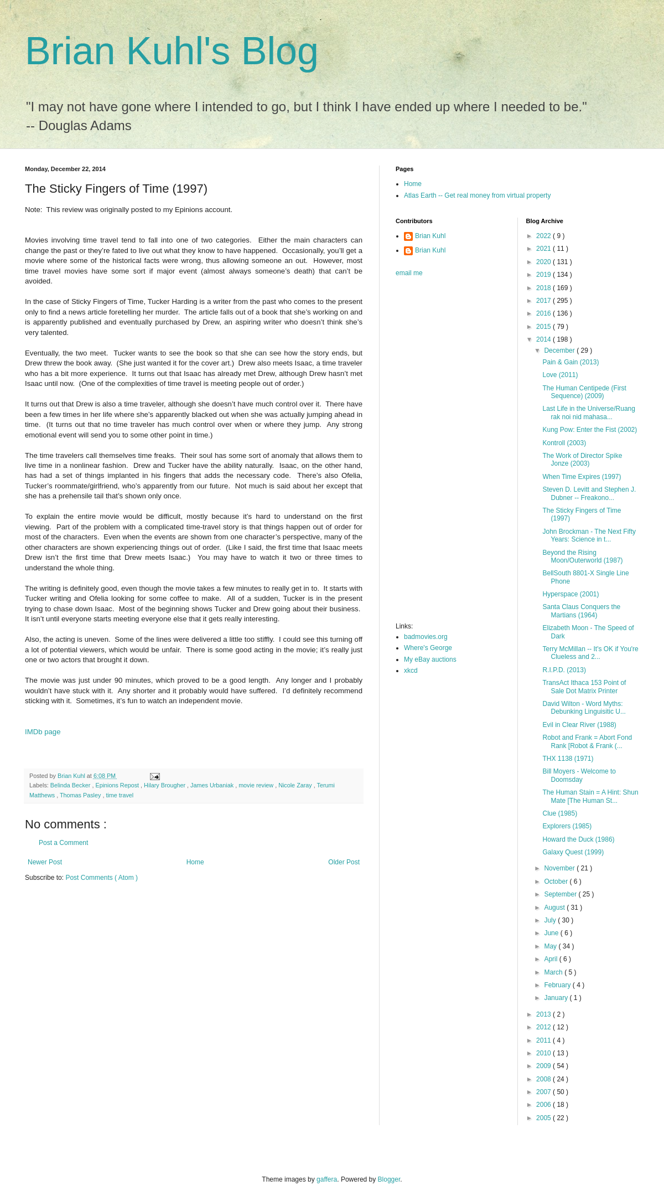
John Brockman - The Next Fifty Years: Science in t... (589, 535)
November (560, 868)
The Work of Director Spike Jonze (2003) (582, 459)
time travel (119, 795)
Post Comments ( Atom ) (101, 878)
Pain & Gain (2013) (570, 362)
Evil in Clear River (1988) (579, 725)
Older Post (344, 862)
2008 (544, 1079)
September (561, 894)
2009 (544, 1066)
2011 (544, 1040)
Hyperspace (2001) (570, 594)
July (551, 920)
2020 (544, 262)
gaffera (327, 1179)
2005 (544, 1118)
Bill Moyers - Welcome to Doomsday (578, 775)
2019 (544, 275)
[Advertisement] (440, 453)
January (556, 998)
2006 (544, 1105)
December (560, 350)
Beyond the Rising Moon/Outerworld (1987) (582, 556)
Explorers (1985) (567, 826)
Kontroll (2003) (564, 443)
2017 (544, 301)
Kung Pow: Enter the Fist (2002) (589, 430)
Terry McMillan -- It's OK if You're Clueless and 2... (590, 653)
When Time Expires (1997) (581, 477)
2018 (544, 288)
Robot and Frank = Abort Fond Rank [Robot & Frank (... (587, 741)
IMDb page (43, 732)
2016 (544, 313)
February (558, 985)
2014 (544, 339)
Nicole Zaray (296, 785)
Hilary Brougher (165, 785)
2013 (544, 1014)
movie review (256, 785)
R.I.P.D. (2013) (563, 670)
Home (195, 862)
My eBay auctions (430, 659)
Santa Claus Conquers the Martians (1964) (581, 610)
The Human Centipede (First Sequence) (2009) (584, 392)
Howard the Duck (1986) (578, 839)
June (552, 933)
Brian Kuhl (430, 236)
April (551, 959)
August (555, 907)
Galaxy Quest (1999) (573, 852)
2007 (544, 1092)
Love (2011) (560, 375)
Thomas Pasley (81, 795)
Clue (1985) (559, 813)
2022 (544, 236)
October (556, 881)
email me (409, 273)
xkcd (411, 670)
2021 (544, 248)
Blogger (389, 1179)
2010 (544, 1053)
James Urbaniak (212, 785)
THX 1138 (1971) (567, 758)
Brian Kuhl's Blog (172, 51)
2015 (544, 327)
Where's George (428, 648)
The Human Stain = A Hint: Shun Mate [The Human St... (590, 796)
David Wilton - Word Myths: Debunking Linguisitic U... (583, 707)
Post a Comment (63, 843)
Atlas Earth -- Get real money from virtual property (477, 195)
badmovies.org (426, 637)
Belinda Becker (71, 785)
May (551, 946)
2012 (544, 1027)
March (554, 972)
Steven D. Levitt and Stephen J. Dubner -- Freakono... (589, 493)
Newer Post (45, 862)
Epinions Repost (118, 785)
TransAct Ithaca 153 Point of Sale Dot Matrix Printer (584, 686)
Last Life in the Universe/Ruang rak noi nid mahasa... (588, 412)
